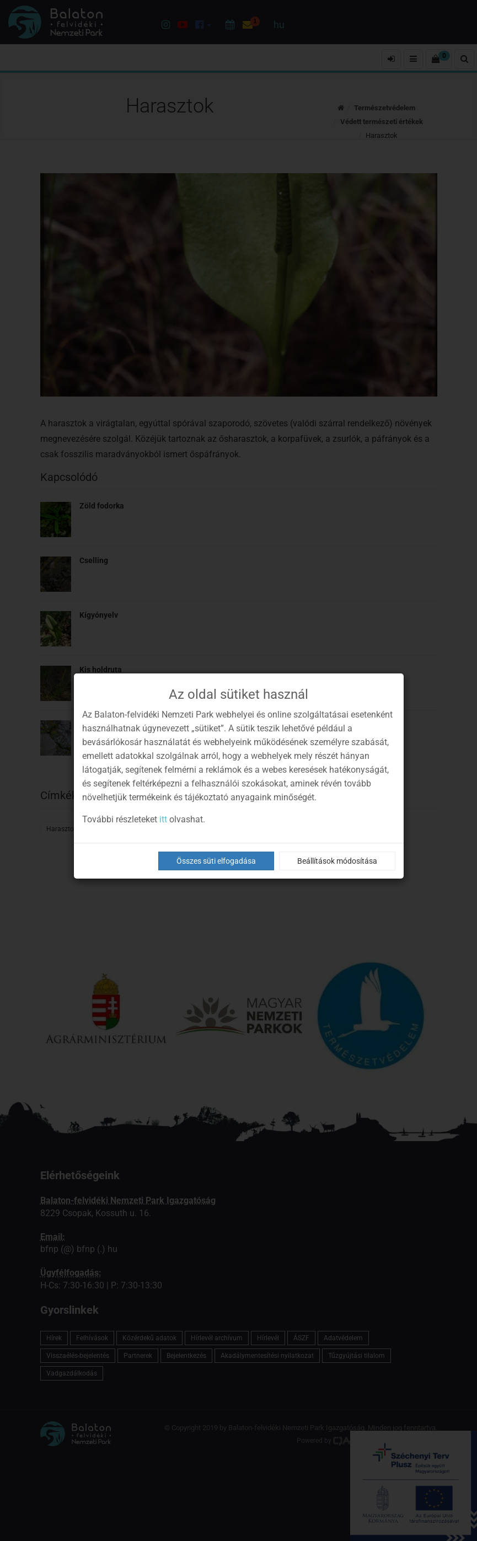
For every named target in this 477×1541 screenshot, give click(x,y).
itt (163, 819)
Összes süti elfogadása (216, 861)
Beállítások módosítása (337, 861)
